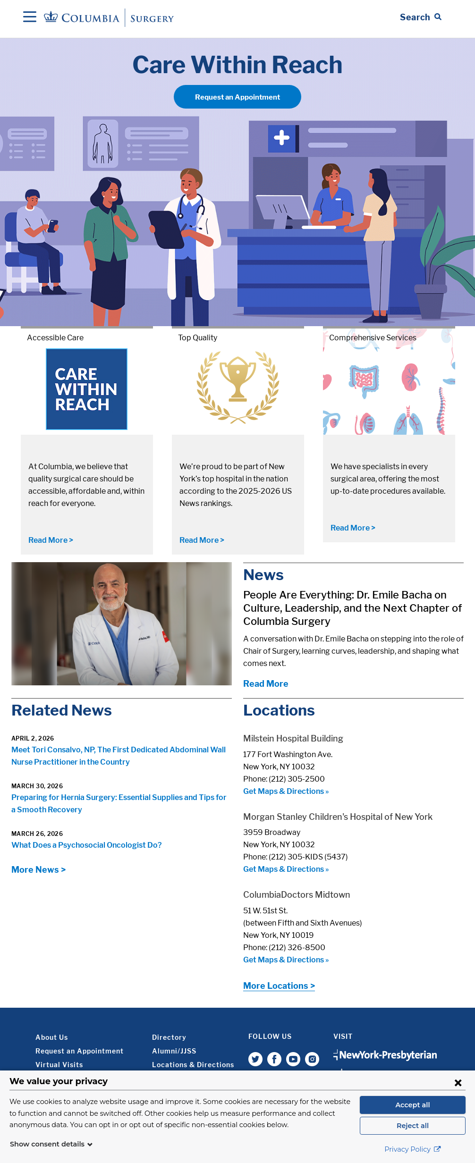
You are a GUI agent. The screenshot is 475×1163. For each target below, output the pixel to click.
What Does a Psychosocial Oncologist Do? (86, 845)
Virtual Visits (59, 1065)
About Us (51, 1037)
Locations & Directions (193, 1065)
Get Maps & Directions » (286, 791)
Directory (169, 1037)
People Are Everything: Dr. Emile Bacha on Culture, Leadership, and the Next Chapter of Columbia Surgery (352, 608)
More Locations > (279, 986)
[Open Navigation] (30, 17)
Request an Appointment (237, 97)
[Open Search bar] (420, 17)
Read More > (50, 540)
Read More (265, 684)
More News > (38, 870)
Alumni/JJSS (174, 1051)
